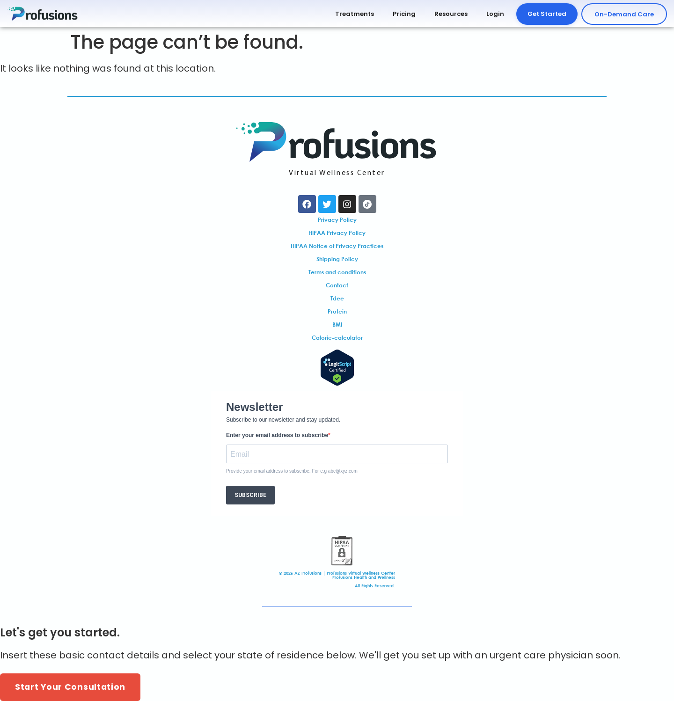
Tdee (337, 298)
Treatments (354, 13)
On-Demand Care (624, 14)
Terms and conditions (337, 272)
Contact (337, 285)
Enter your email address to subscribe (277, 435)
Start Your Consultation (70, 687)
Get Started (546, 13)
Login (495, 13)
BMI (337, 324)
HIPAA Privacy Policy (337, 232)
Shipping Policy (337, 259)
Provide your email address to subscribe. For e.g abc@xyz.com (292, 471)
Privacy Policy (337, 219)
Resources (451, 13)
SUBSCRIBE (250, 495)
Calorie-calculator (337, 337)
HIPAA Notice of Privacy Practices (337, 245)
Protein (337, 311)
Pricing (404, 13)
